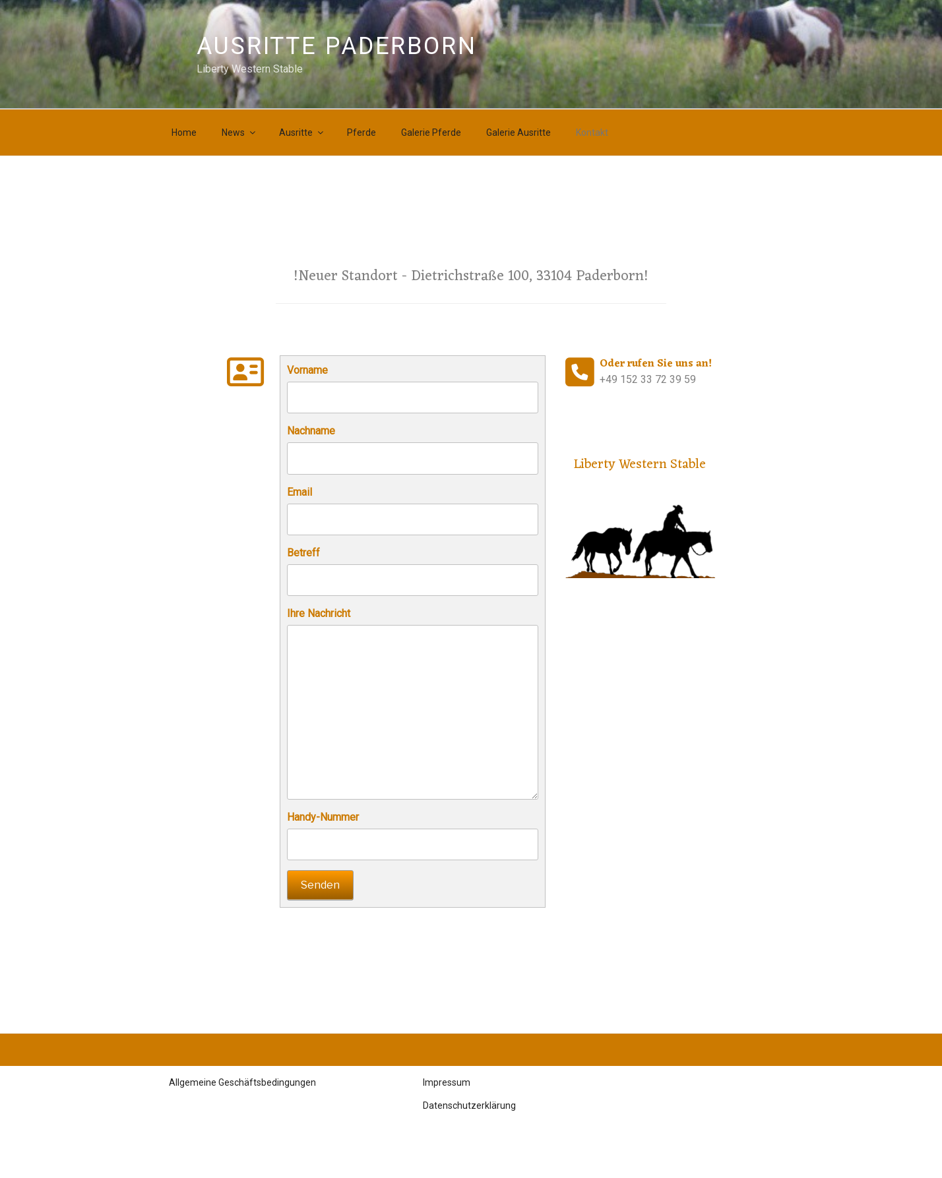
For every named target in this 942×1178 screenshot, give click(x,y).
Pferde (361, 132)
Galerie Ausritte (518, 132)
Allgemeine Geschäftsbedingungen (242, 1082)
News (239, 132)
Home (184, 132)
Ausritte (302, 132)
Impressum (446, 1082)
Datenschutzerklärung (469, 1105)
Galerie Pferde (431, 132)
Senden (320, 885)
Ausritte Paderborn (337, 46)
